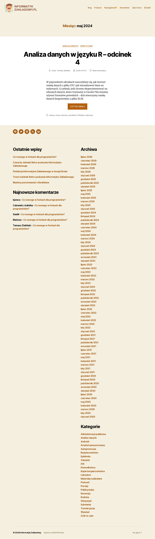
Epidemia (86, 456)
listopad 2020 (88, 380)
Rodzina (85, 497)
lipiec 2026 (87, 157)
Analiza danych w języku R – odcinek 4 (77, 58)
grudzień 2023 (89, 250)
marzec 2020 (88, 409)
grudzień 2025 (89, 179)
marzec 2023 (88, 279)
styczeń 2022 (88, 331)
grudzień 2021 (88, 335)
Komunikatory (88, 467)
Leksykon (86, 475)
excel (57, 116)
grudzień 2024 (89, 213)
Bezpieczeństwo (89, 453)
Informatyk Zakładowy (30, 533)
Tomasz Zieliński (63, 71)
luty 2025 (86, 205)
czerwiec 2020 (89, 398)
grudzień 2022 (89, 291)
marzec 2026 (88, 168)
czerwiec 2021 (89, 354)
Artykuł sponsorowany (93, 445)
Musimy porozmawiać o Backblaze (31, 186)
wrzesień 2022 (89, 302)
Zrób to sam (86, 46)
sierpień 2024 (88, 224)
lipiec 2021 (86, 350)
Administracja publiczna (94, 434)
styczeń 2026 (88, 175)
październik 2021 (90, 342)
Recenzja (86, 493)
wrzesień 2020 (89, 387)
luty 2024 (86, 242)
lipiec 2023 (87, 264)
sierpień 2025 (88, 187)
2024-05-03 (81, 71)
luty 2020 (86, 413)
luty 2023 (86, 283)
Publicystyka (88, 490)
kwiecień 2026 (89, 164)
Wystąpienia (110, 8)
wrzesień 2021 (89, 346)
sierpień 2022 (88, 305)
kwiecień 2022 (89, 320)
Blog (90, 8)
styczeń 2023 (88, 287)
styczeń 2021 (88, 372)
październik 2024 (90, 220)
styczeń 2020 (88, 417)
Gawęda (85, 460)
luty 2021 (86, 368)
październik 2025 (90, 183)
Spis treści (136, 8)
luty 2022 (86, 328)
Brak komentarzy (99, 71)
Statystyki (86, 501)
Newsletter (125, 8)
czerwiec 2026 (89, 161)
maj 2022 (86, 316)
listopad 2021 (88, 339)
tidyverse (89, 116)
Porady (84, 486)
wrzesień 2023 (89, 257)
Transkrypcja (88, 508)
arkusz (51, 116)
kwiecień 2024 (89, 235)
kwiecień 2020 (89, 406)
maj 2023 (86, 272)
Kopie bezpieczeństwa (93, 471)
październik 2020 (90, 383)
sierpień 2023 (88, 261)
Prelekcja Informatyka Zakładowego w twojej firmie (40, 171)
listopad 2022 (88, 294)
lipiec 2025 (87, 190)
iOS (82, 464)
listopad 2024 (88, 216)
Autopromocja (88, 449)
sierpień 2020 (88, 391)
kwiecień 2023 (89, 276)
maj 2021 (86, 357)
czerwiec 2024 (89, 227)
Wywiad (85, 512)
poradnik (72, 116)
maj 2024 (86, 231)
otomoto (64, 116)
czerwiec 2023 (89, 268)
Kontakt (147, 8)
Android (85, 441)
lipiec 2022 (87, 309)
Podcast (98, 8)
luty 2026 (86, 172)
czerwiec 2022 (89, 313)
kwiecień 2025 (89, 198)
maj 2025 (86, 194)
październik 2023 (90, 253)
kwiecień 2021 (88, 361)
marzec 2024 (88, 239)
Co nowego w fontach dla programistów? (35, 157)
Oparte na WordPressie (54, 533)
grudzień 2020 (89, 376)
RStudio (81, 116)
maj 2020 (86, 402)
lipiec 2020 (87, 394)
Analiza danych (70, 46)
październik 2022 (90, 298)
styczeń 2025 (88, 209)
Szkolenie (86, 505)
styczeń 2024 (88, 246)
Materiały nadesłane (91, 479)
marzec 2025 (88, 201)
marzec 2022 (88, 324)
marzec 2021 (88, 365)
